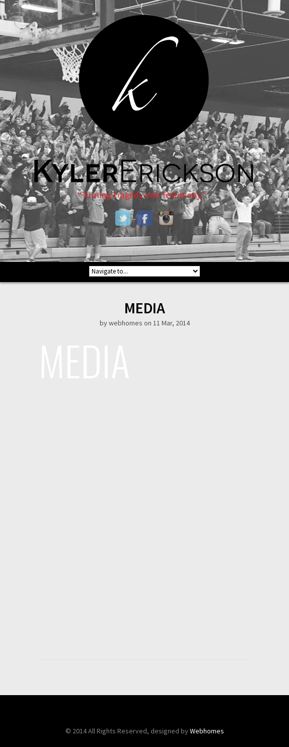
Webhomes (207, 730)
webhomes (125, 322)
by (104, 322)
